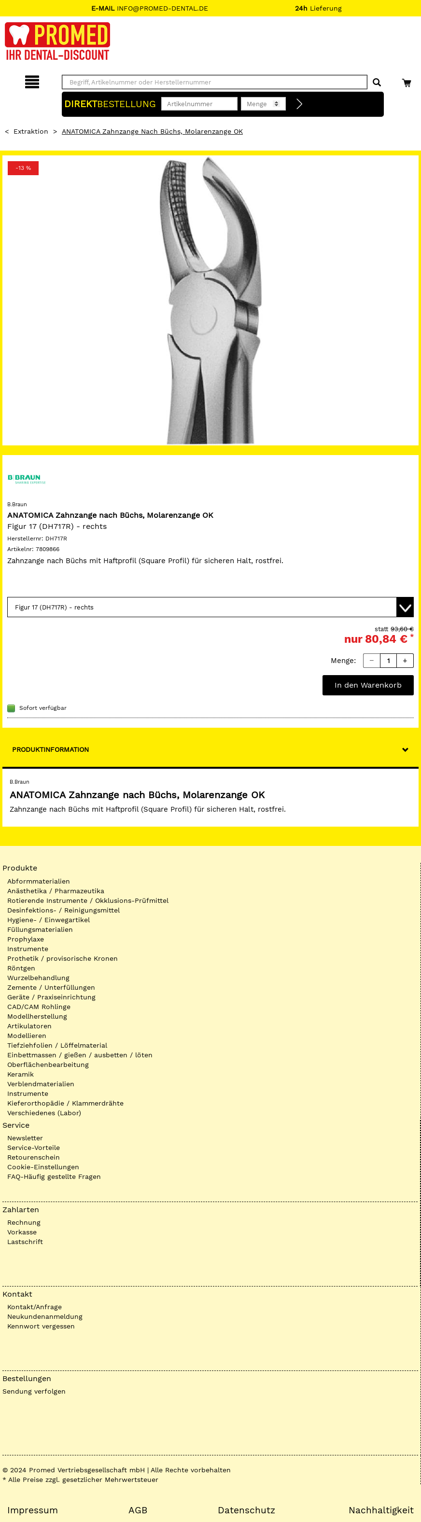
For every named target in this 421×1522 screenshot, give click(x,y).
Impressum (32, 1510)
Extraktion (31, 131)
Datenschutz (246, 1510)
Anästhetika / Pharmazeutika (55, 891)
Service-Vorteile (33, 1147)
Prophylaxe (25, 939)
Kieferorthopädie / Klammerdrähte (65, 1103)
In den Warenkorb (368, 685)
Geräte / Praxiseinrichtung (51, 997)
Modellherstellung (37, 1016)
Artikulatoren (29, 1026)
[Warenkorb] (408, 80)
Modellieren (26, 1035)
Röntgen (21, 968)
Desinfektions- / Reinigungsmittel (63, 910)
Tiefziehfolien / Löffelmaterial (57, 1045)
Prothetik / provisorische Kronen (62, 958)
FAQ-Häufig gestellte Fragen (54, 1176)
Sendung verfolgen (34, 1391)
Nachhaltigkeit (381, 1510)
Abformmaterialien (38, 881)
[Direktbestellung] (300, 104)
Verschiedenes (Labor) (44, 1113)
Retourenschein (33, 1157)
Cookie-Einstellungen (43, 1167)
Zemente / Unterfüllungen (51, 987)
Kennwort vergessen (41, 1326)
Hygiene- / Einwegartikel (48, 920)
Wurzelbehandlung (38, 978)
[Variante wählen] (210, 607)
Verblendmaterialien (40, 1084)
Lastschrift (25, 1241)
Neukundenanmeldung (45, 1316)
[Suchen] (377, 82)
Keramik (20, 1074)
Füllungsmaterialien (40, 929)
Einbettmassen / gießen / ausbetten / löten (80, 1055)
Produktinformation (50, 749)
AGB (137, 1510)
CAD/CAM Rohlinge (38, 1006)
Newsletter (25, 1138)
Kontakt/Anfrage (34, 1307)
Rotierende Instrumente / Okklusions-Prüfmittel (87, 900)
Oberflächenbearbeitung (48, 1064)
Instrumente (27, 949)
